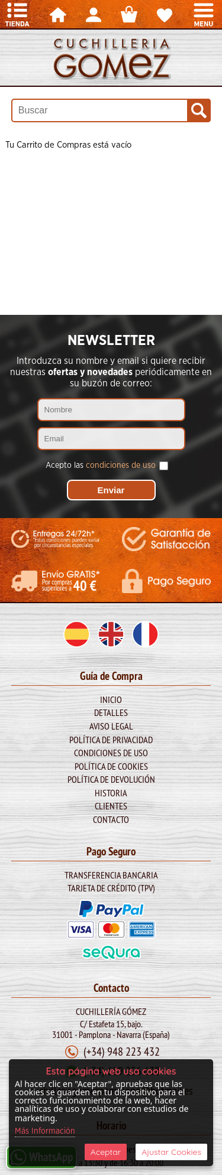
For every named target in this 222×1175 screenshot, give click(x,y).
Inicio (111, 699)
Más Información (45, 1131)
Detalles (111, 712)
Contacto (111, 819)
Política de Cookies (111, 766)
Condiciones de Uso (111, 753)
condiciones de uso (121, 465)
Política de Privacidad (111, 740)
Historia (111, 793)
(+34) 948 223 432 (121, 1051)
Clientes (111, 806)
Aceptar (106, 1152)
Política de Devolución (111, 779)
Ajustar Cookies (171, 1152)
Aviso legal (111, 726)
